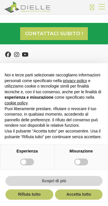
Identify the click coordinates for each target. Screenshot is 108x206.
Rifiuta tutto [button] (29, 194)
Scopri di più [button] (54, 181)
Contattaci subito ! (54, 33)
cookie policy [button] (16, 103)
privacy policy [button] (75, 80)
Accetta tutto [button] (78, 194)
